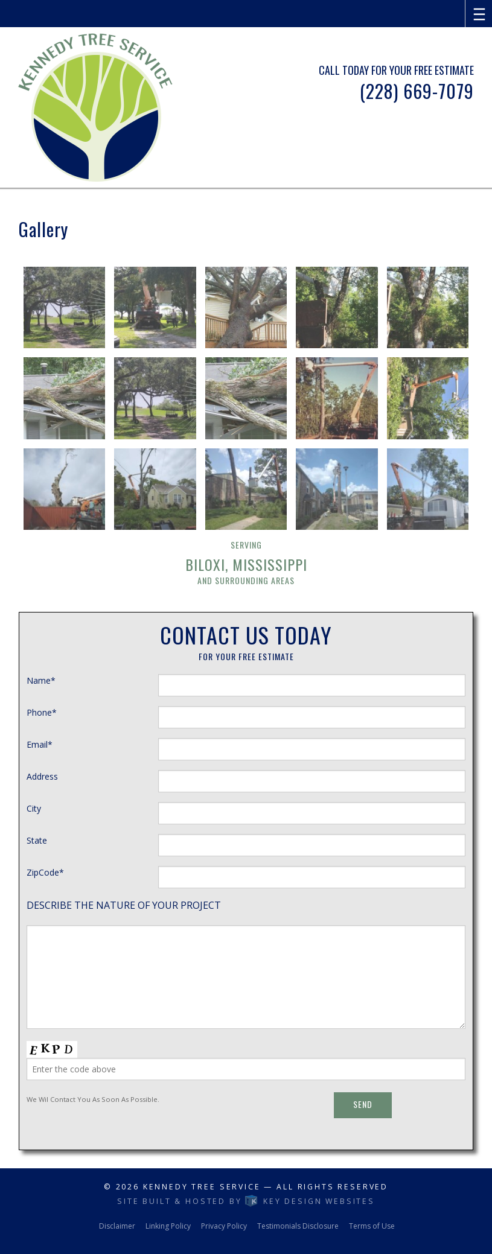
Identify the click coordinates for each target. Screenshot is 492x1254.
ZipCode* (45, 872)
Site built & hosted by (246, 1201)
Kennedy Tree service (202, 1187)
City (34, 808)
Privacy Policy (224, 1226)
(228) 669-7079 (417, 90)
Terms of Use (372, 1226)
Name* (41, 680)
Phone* (42, 712)
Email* (40, 744)
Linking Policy (168, 1226)
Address (42, 776)
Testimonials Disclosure (298, 1226)
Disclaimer (117, 1226)
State (37, 840)
